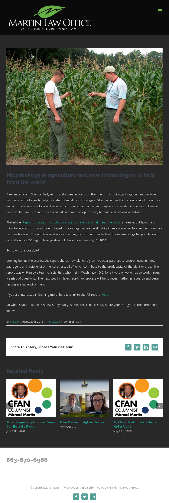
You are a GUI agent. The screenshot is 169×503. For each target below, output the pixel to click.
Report (106, 294)
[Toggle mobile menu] (160, 9)
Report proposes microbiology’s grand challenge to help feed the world (71, 222)
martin (14, 322)
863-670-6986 (27, 459)
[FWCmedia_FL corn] (84, 106)
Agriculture (53, 322)
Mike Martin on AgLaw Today (82, 422)
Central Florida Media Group (122, 487)
